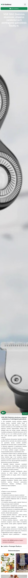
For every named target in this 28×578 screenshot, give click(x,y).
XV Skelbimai (6, 4)
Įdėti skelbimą (13, 8)
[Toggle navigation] (25, 4)
